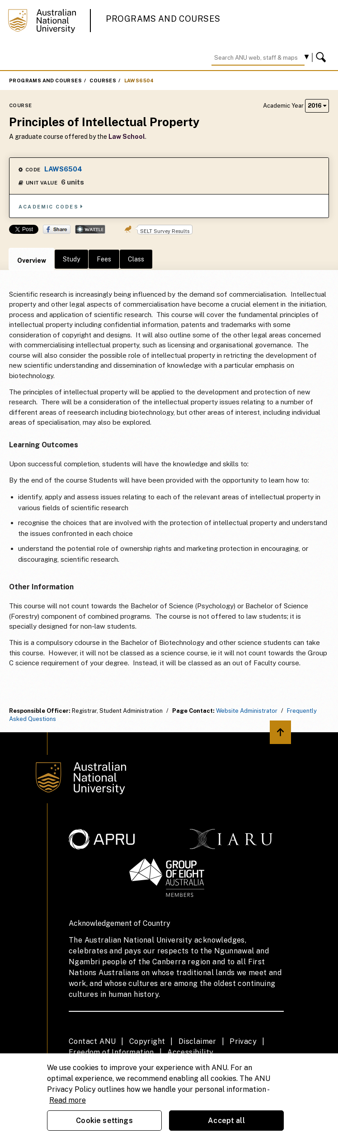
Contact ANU (92, 1041)
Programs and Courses (163, 19)
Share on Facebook (56, 229)
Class (136, 259)
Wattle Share (90, 229)
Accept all (226, 1120)
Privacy (243, 1041)
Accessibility (190, 1052)
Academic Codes (51, 206)
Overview (31, 260)
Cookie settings (104, 1120)
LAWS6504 (139, 80)
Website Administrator (246, 710)
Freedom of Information (111, 1052)
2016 (317, 105)
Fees (104, 259)
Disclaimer (197, 1041)
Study (71, 259)
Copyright (147, 1041)
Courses (102, 80)
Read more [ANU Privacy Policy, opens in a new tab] (67, 1100)
